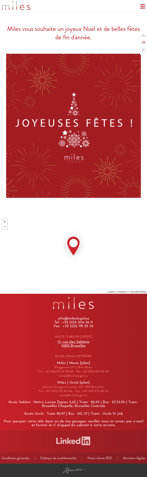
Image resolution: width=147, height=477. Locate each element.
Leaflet (111, 291)
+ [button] (4, 221)
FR (143, 43)
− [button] (4, 226)
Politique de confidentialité (58, 458)
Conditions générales (15, 458)
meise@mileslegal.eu (73, 376)
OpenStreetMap (138, 291)
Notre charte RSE (99, 458)
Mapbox (123, 291)
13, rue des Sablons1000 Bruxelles (73, 344)
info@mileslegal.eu (73, 318)
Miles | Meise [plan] (73, 363)
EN (143, 36)
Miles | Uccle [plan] (73, 383)
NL (143, 50)
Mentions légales (134, 458)
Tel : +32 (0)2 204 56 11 (73, 322)
